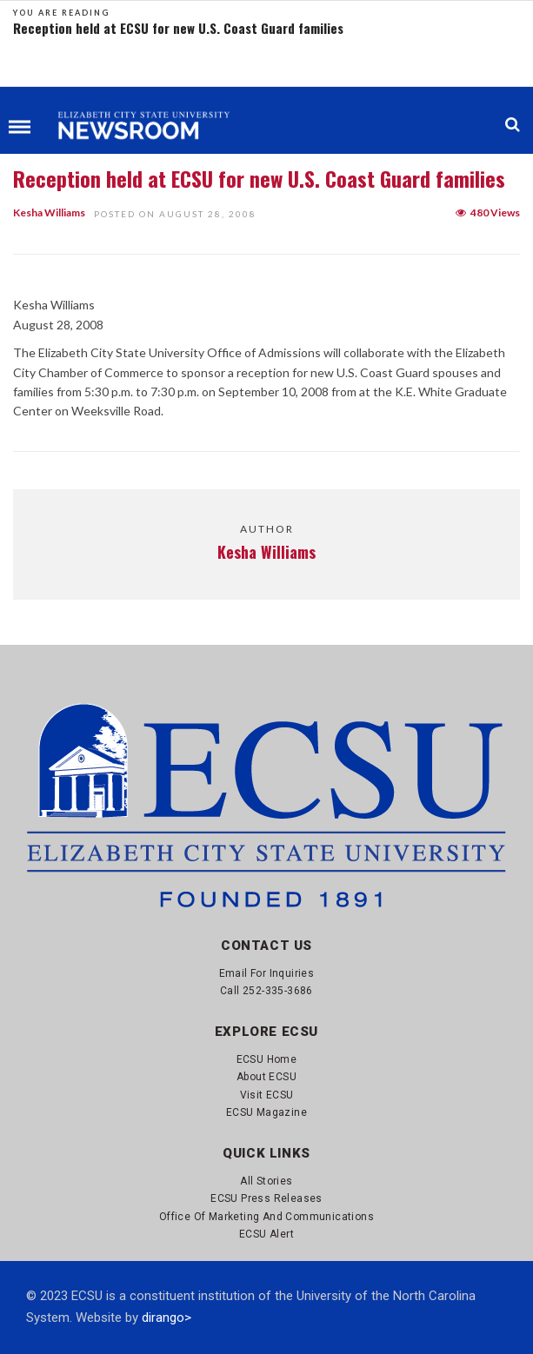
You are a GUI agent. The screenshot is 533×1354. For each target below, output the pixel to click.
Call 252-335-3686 (266, 991)
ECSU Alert (266, 1234)
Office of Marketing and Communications (266, 1217)
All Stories (266, 1181)
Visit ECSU (267, 1095)
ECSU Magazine (266, 1112)
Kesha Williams (49, 212)
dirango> (166, 1317)
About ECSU (266, 1077)
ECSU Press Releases (266, 1198)
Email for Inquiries (267, 973)
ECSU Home (267, 1059)
